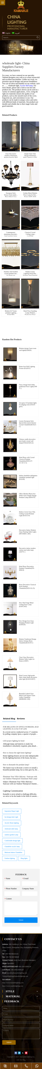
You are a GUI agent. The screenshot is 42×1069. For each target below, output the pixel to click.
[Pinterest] (26, 1053)
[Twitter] (22, 1053)
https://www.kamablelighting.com (13, 983)
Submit (21, 920)
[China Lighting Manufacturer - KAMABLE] (21, 6)
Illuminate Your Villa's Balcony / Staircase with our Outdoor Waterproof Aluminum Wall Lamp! (20, 778)
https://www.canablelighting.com (12, 986)
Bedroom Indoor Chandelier (13, 852)
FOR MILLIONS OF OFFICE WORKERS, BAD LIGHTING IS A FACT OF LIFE (21, 728)
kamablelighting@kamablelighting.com (15, 976)
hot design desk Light (11, 817)
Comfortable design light (12, 841)
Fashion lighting (10, 858)
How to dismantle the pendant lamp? (16, 765)
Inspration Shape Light (12, 811)
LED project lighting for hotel (13, 741)
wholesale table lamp (11, 829)
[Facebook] (15, 1053)
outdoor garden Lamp (11, 835)
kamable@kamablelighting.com (17, 973)
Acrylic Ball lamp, (27, 86)
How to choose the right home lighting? (17, 753)
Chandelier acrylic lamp (12, 846)
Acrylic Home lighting (12, 823)
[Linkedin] (19, 1053)
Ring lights (24, 858)
